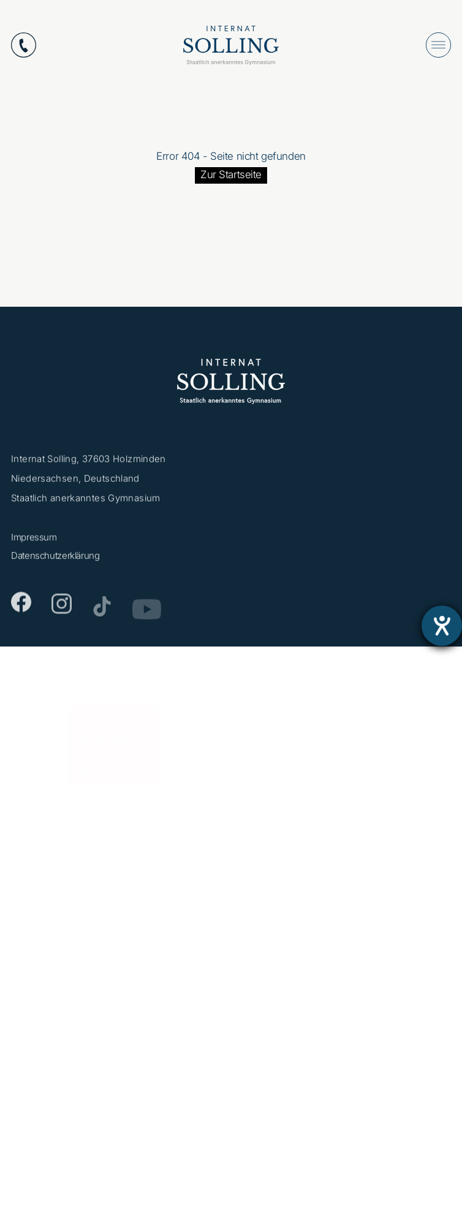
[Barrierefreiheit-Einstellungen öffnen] (442, 626)
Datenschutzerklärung (55, 558)
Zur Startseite (231, 174)
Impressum (34, 540)
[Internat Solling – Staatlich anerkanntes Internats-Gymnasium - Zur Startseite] (231, 48)
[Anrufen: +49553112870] (23, 45)
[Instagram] (61, 610)
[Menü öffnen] (438, 45)
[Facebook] (21, 606)
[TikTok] (102, 612)
